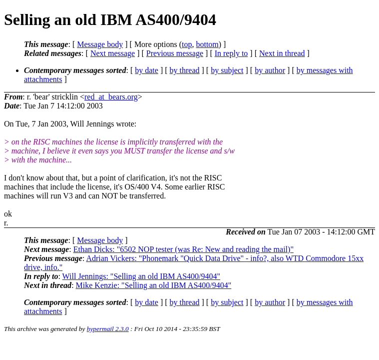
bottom (207, 44)
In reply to (231, 53)
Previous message (174, 53)
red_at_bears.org (111, 96)
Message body (100, 44)
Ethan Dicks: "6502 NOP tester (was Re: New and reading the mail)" (183, 249)
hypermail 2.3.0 (108, 328)
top (187, 44)
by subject (227, 70)
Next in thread (282, 53)
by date (146, 70)
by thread (185, 70)
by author (270, 70)
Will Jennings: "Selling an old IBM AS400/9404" (141, 276)
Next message (112, 53)
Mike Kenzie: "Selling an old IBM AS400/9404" (154, 285)
